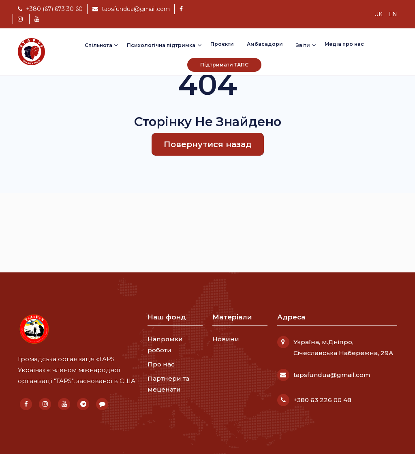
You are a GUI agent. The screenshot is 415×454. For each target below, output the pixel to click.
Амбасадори (265, 44)
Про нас (161, 364)
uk (378, 14)
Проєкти (222, 44)
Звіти (303, 45)
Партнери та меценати (168, 384)
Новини (225, 339)
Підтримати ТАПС (224, 65)
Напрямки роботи (165, 344)
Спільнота (98, 45)
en (392, 14)
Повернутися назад (208, 144)
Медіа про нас (344, 44)
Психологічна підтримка (161, 45)
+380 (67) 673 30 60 (50, 9)
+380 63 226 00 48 (322, 400)
